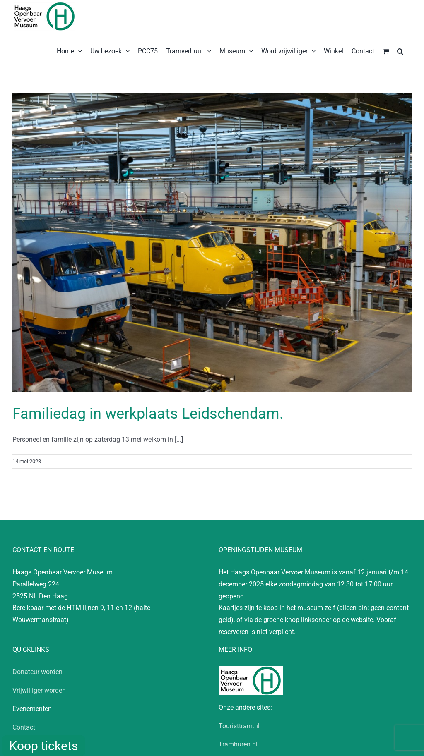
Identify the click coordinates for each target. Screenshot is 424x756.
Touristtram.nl (239, 726)
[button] (400, 50)
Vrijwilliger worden (39, 690)
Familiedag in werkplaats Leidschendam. (148, 413)
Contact (23, 727)
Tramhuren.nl (238, 744)
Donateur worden (37, 672)
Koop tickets (43, 746)
